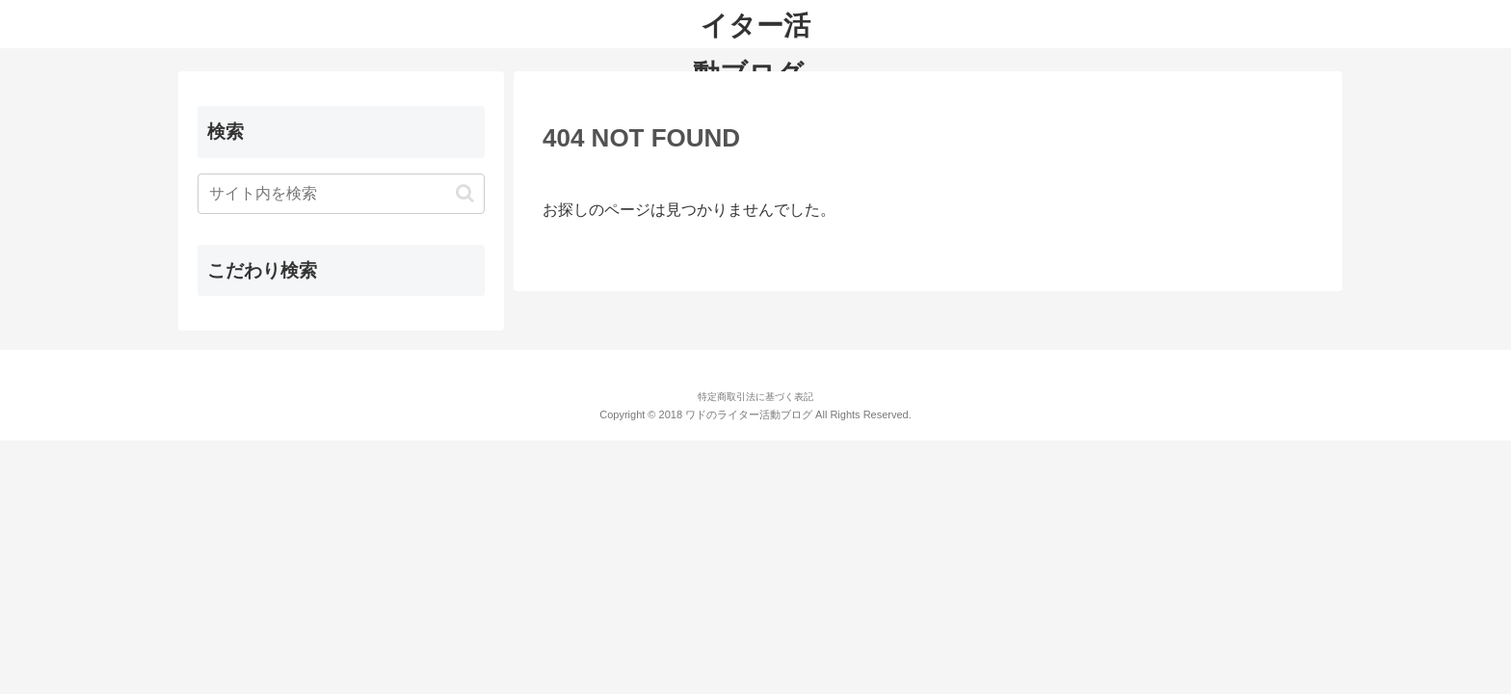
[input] (341, 194)
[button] (465, 193)
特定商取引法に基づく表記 (755, 396)
